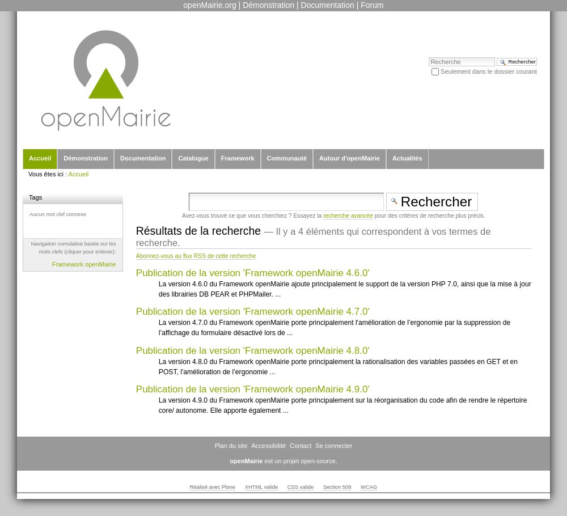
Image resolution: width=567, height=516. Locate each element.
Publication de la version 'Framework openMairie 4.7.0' (253, 311)
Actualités (407, 158)
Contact (300, 445)
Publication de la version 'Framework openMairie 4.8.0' (253, 350)
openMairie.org (209, 5)
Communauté (287, 158)
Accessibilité (268, 445)
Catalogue (193, 158)
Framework (238, 158)
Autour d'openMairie (349, 158)
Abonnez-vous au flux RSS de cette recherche (196, 256)
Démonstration (268, 5)
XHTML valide (261, 487)
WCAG (369, 487)
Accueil (40, 158)
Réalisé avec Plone (212, 487)
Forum (372, 5)
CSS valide (300, 487)
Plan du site (231, 445)
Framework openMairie (84, 264)
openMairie (246, 461)
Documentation (327, 5)
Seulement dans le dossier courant (489, 71)
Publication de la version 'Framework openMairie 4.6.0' (253, 273)
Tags (35, 197)
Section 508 (337, 487)
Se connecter (333, 445)
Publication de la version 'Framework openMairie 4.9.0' (253, 389)
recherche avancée (348, 216)
